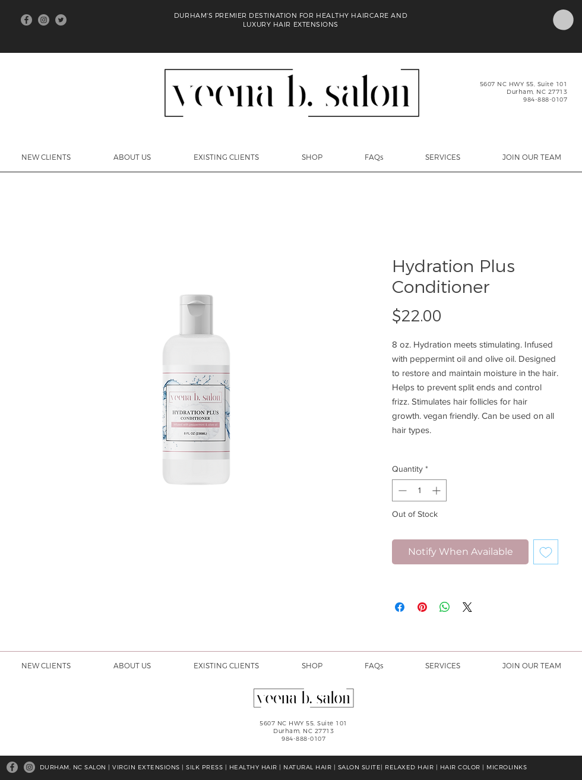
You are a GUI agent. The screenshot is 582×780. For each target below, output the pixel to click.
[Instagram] (43, 20)
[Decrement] (401, 490)
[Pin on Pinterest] (422, 607)
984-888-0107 (545, 99)
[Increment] (437, 490)
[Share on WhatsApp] (445, 607)
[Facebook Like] (121, 20)
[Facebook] (26, 20)
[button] (563, 20)
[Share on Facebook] (400, 607)
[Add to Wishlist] (545, 551)
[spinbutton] (419, 490)
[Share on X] (467, 607)
